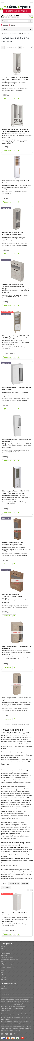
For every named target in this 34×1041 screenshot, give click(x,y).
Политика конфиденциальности (11, 961)
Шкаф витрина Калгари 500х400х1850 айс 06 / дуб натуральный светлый (15, 337)
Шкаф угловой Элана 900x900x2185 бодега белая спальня (14, 914)
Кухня (3, 977)
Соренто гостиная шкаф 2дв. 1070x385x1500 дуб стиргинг (12, 595)
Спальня (4, 970)
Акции (12, 25)
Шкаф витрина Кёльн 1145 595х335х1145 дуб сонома (16, 647)
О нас (3, 946)
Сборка (4, 955)
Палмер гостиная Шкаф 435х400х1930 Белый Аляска (15, 182)
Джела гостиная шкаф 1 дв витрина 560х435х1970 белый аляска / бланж (15, 78)
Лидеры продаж (14, 883)
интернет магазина (18, 770)
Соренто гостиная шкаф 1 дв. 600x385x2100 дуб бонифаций (12, 233)
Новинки (25, 883)
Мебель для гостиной (11, 33)
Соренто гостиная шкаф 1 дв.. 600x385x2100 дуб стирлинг (12, 543)
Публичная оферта (7, 964)
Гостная (4, 972)
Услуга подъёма (6, 953)
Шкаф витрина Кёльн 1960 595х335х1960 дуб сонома (16, 699)
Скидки (4, 25)
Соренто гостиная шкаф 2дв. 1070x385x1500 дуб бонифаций (13, 285)
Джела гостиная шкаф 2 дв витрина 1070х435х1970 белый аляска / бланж (15, 130)
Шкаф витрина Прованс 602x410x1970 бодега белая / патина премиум (15, 492)
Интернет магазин (11, 847)
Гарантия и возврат (7, 957)
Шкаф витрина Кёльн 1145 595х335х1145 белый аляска (16, 388)
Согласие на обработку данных (10, 959)
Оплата (4, 948)
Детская (4, 979)
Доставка (4, 951)
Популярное (6, 887)
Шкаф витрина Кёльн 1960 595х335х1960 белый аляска (16, 440)
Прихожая (4, 975)
